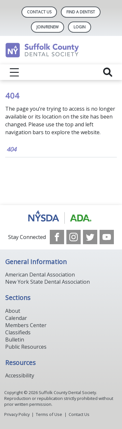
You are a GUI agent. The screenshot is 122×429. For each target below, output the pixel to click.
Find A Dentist (80, 12)
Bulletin (14, 339)
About (12, 310)
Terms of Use (49, 414)
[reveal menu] (14, 72)
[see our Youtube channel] (107, 237)
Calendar (16, 318)
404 (11, 149)
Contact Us (39, 12)
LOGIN (80, 27)
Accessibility (19, 375)
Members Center (26, 325)
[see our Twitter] (90, 237)
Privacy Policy (17, 414)
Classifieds (18, 332)
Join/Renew (47, 27)
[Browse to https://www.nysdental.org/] (61, 217)
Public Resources (26, 346)
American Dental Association (40, 274)
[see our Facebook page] (57, 237)
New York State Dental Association (47, 281)
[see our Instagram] (73, 237)
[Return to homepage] (61, 50)
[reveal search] (108, 72)
